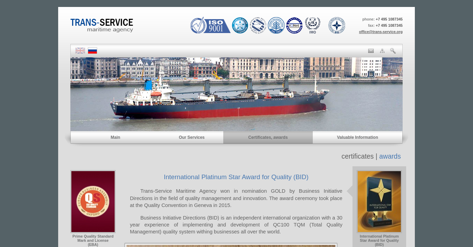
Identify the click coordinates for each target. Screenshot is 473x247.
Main (115, 137)
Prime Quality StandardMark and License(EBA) (93, 239)
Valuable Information (357, 137)
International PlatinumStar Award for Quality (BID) (379, 239)
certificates (358, 156)
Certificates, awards (268, 137)
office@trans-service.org (381, 32)
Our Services (191, 137)
